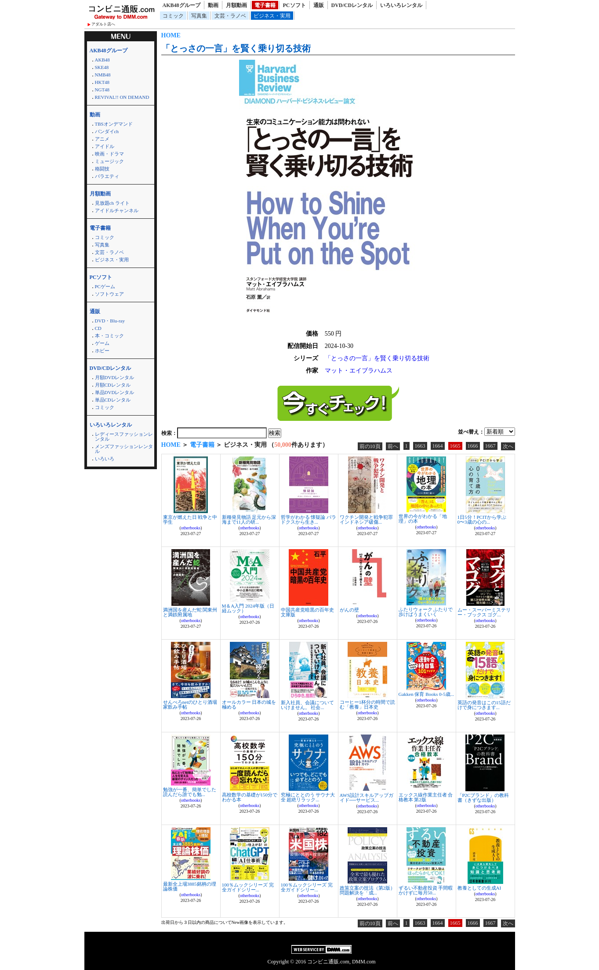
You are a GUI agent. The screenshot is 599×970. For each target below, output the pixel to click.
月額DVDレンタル (114, 377)
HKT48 (102, 82)
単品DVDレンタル (114, 392)
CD (98, 328)
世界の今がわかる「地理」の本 (423, 519)
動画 (213, 5)
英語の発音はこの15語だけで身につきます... (484, 705)
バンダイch (107, 131)
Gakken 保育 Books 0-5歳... (426, 694)
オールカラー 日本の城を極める (249, 704)
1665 (455, 446)
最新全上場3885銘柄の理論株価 (189, 886)
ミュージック (109, 161)
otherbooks (190, 527)
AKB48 (102, 59)
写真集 (199, 16)
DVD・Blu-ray (110, 320)
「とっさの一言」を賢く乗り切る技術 (236, 48)
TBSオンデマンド (114, 124)
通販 (318, 5)
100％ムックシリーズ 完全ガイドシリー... (248, 887)
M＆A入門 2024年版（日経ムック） (248, 608)
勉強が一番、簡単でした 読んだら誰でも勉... (189, 792)
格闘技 (102, 168)
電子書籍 (265, 5)
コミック (173, 16)
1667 (490, 446)
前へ (393, 446)
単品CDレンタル (113, 399)
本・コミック (109, 335)
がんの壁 (349, 609)
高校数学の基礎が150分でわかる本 (250, 797)
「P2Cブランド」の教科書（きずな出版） (483, 798)
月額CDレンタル (113, 384)
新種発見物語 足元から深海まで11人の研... (249, 519)
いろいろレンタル (401, 5)
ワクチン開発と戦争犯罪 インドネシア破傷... (366, 519)
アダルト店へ (103, 24)
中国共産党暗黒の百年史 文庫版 (307, 612)
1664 (437, 446)
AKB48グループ (181, 5)
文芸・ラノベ (230, 16)
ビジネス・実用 (272, 16)
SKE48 (102, 67)
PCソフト (294, 5)
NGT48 (102, 89)
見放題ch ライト (112, 203)
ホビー (102, 350)
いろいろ (104, 458)
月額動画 (236, 5)
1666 (473, 446)
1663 (420, 446)
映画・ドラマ (109, 153)
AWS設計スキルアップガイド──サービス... (367, 798)
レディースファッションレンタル (124, 436)
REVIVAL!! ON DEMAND (122, 97)
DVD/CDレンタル (352, 5)
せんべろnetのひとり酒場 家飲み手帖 (190, 704)
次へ (508, 446)
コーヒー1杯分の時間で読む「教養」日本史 (368, 704)
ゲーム (102, 343)
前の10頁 (370, 446)
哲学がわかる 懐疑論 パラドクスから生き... (309, 519)
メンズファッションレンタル (124, 449)
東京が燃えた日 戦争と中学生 (190, 519)
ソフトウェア (109, 294)
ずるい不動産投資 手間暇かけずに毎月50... (426, 890)
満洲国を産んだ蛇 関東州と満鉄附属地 (190, 612)
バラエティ (107, 176)
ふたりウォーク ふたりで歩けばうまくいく (426, 612)
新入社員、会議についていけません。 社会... (307, 705)
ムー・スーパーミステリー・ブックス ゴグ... (484, 612)
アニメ (102, 138)
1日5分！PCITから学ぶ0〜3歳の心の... (482, 519)
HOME (171, 35)
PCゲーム (105, 286)
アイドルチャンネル (116, 210)
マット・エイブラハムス (358, 370)
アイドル (104, 146)
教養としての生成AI (479, 887)
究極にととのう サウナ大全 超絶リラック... (308, 797)
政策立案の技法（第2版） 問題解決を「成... (368, 890)
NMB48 (103, 74)
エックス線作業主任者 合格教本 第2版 (426, 797)
